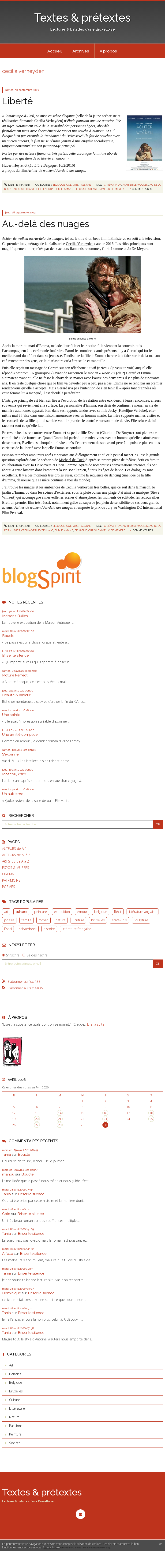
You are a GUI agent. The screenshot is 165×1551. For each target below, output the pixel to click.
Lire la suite (95, 1024)
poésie (9, 920)
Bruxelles (16, 1391)
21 (59, 1119)
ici (95, 338)
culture (21, 911)
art (6, 911)
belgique (100, 911)
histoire (49, 929)
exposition (62, 911)
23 (105, 1119)
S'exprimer (11, 754)
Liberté (17, 101)
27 (36, 1125)
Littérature (17, 1408)
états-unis (119, 920)
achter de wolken (135, 184)
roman (43, 920)
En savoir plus (51, 1547)
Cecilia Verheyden (79, 244)
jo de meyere (116, 189)
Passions (85, 184)
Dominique (11, 1293)
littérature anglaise (142, 911)
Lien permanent (17, 184)
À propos (108, 51)
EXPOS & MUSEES (15, 868)
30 (105, 1125)
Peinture (15, 1434)
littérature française (76, 929)
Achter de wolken (28, 507)
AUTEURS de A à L (15, 849)
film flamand (64, 189)
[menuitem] (54, 51)
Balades (15, 1374)
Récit (117, 911)
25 (151, 1119)
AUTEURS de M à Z (16, 855)
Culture (72, 184)
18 (151, 1113)
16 (105, 1113)
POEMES (8, 887)
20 (36, 1119)
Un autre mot (13, 793)
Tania (6, 1154)
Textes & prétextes (82, 17)
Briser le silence (15, 655)
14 (59, 1113)
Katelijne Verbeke (132, 410)
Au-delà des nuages (71, 170)
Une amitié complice (20, 734)
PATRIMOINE (11, 880)
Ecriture (78, 920)
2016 (50, 189)
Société (14, 1443)
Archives (80, 51)
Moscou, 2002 (14, 774)
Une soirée (11, 714)
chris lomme (97, 189)
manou (8, 1174)
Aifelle (7, 1253)
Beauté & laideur (16, 695)
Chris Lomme (112, 249)
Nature (14, 1417)
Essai (8, 929)
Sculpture (141, 920)
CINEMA (8, 874)
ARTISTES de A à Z (15, 861)
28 (59, 1125)
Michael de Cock (71, 460)
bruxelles (98, 920)
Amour (82, 911)
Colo (6, 1213)
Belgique (58, 184)
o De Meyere (138, 249)
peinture (40, 911)
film (118, 184)
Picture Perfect (15, 675)
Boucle (8, 635)
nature (60, 920)
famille (26, 920)
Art (11, 1365)
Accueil (54, 51)
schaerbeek (28, 929)
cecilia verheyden (34, 189)
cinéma (109, 184)
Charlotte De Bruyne (116, 433)
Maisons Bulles (15, 616)
